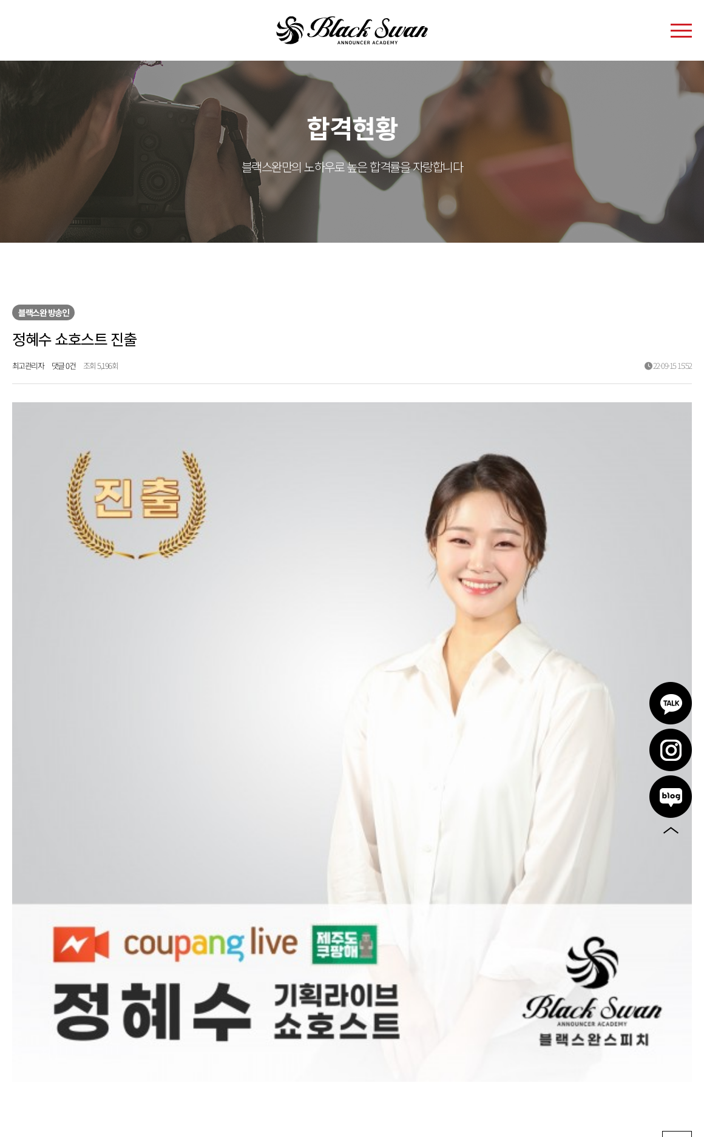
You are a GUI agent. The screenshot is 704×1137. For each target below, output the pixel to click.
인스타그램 (670, 750)
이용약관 (28, 1031)
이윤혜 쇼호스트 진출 (94, 863)
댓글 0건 (64, 365)
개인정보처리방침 (88, 1031)
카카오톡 (670, 703)
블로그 (670, 796)
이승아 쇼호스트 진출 (92, 892)
